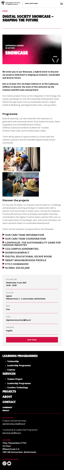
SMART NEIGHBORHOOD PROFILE (25, 260)
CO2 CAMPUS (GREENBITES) (21, 248)
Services (9, 373)
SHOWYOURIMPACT (17, 252)
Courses (11, 370)
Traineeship (13, 362)
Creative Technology (17, 388)
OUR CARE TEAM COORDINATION (25, 238)
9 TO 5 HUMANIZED (17, 264)
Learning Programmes (20, 356)
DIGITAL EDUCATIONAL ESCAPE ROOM (28, 256)
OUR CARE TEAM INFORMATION (24, 235)
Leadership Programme (19, 366)
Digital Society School (31, 3)
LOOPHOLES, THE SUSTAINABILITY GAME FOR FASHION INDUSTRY (31, 244)
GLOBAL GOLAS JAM (17, 268)
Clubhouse (53, 83)
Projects (9, 391)
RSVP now (32, 340)
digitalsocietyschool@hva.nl (18, 320)
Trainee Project (14, 379)
